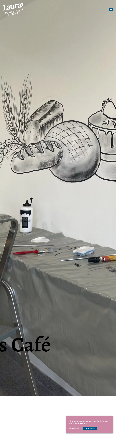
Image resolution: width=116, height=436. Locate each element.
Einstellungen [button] (74, 428)
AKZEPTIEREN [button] (90, 428)
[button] (111, 9)
